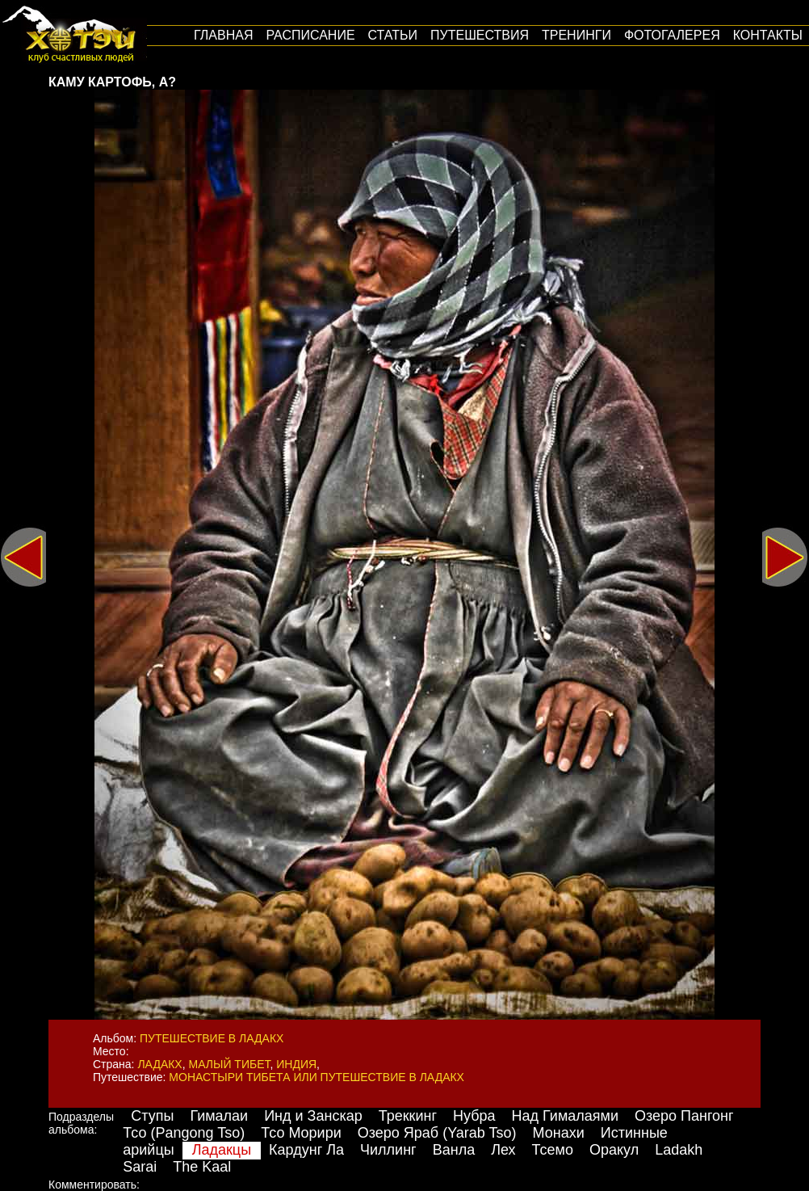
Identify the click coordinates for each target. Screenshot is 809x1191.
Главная (223, 35)
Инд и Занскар (313, 1116)
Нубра (474, 1116)
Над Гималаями (565, 1116)
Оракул (614, 1150)
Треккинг (408, 1116)
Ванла (454, 1150)
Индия (296, 1064)
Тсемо (552, 1150)
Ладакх (159, 1064)
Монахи (559, 1133)
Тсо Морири (301, 1133)
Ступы (152, 1116)
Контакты (768, 35)
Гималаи (219, 1116)
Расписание (310, 35)
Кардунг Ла (306, 1150)
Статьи (392, 35)
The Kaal (202, 1167)
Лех (503, 1150)
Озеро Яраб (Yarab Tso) (437, 1133)
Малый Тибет (229, 1064)
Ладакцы (221, 1150)
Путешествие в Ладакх (211, 1038)
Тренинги (576, 35)
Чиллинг (388, 1150)
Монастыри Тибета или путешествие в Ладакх (316, 1077)
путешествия (479, 35)
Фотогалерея (672, 35)
